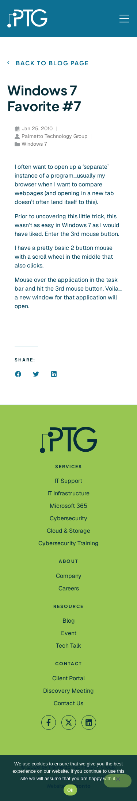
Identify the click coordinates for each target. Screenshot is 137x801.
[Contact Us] (68, 691)
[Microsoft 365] (68, 506)
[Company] (68, 576)
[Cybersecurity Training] (68, 543)
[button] (18, 374)
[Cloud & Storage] (68, 531)
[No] (118, 780)
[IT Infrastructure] (68, 493)
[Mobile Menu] (124, 19)
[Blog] (68, 620)
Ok (70, 790)
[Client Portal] (68, 678)
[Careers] (68, 588)
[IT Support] (68, 481)
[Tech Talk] (68, 645)
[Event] (68, 633)
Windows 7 (34, 144)
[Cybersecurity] (68, 518)
